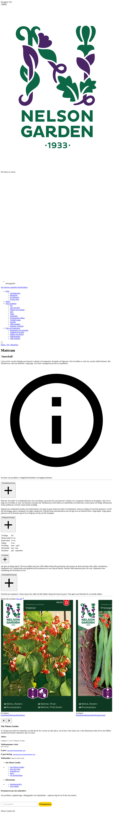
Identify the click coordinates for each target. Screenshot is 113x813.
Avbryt (4, 4)
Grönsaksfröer (15, 293)
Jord (11, 312)
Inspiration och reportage (19, 330)
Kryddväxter (14, 297)
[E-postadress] (19, 804)
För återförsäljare (21, 287)
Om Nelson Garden (8, 287)
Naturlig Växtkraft (16, 326)
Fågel (12, 314)
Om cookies (14, 786)
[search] (2, 342)
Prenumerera (45, 804)
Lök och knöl (15, 308)
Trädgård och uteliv (17, 332)
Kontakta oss (14, 771)
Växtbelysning (15, 320)
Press (12, 773)
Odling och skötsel (17, 334)
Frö (11, 306)
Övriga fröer (14, 299)
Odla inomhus (15, 324)
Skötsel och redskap (17, 310)
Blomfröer (14, 295)
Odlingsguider (15, 336)
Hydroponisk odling (17, 318)
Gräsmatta (13, 316)
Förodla (13, 322)
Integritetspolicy (16, 784)
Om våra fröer (15, 769)
